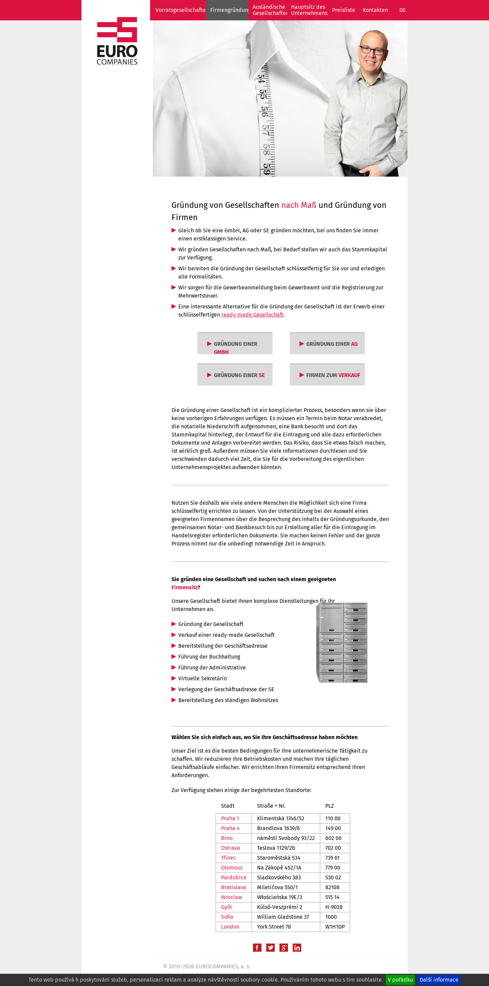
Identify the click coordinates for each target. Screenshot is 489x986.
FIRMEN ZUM (333, 375)
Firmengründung (230, 10)
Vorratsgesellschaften (182, 10)
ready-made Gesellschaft (252, 314)
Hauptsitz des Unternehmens (309, 10)
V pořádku (400, 979)
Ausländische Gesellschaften (271, 10)
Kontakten (375, 10)
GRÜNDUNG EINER (235, 348)
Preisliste (343, 10)
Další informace (439, 979)
